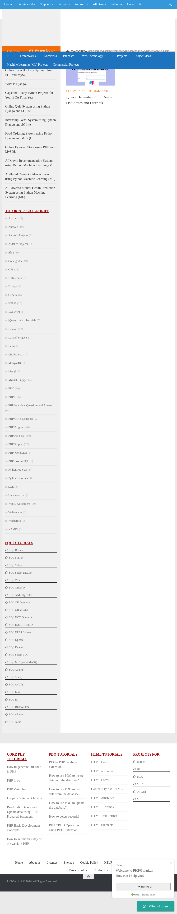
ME (139, 821)
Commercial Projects (66, 64)
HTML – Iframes (102, 829)
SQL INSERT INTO (21, 647)
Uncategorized (16, 517)
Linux (11, 368)
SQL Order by (17, 610)
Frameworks (28, 56)
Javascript (14, 334)
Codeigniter (15, 283)
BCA (140, 799)
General (13, 317)
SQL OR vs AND (19, 632)
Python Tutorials (18, 500)
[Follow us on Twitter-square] (37, 74)
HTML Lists (99, 784)
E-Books (116, 4)
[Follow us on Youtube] (42, 74)
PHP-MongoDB (17, 475)
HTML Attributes (102, 820)
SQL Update (16, 662)
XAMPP (13, 551)
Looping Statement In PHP (25, 821)
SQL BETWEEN (19, 729)
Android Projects (18, 258)
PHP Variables (16, 812)
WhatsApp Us (139, 884)
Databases (68, 56)
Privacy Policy (78, 892)
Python (62, 4)
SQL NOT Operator (20, 639)
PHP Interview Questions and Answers (31, 428)
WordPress (50, 56)
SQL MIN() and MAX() (23, 684)
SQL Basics (16, 572)
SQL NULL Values (20, 655)
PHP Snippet (15, 466)
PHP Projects (119, 56)
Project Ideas (143, 56)
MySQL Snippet (17, 402)
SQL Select (15, 587)
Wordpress (14, 543)
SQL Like (14, 714)
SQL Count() (16, 692)
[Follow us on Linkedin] (48, 74)
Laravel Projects (17, 360)
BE (138, 791)
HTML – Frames (102, 793)
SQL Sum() (15, 699)
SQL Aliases (16, 737)
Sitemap (69, 885)
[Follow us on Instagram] (53, 74)
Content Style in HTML (107, 811)
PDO (11, 411)
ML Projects (15, 377)
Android (80, 4)
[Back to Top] (88, 899)
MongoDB (14, 385)
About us (34, 885)
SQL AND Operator (20, 617)
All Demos (99, 4)
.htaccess (13, 241)
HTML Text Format (104, 838)
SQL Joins (15, 744)
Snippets (45, 4)
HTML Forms (100, 802)
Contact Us (134, 4)
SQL (11, 509)
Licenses (52, 885)
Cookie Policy (89, 885)
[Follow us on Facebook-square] (31, 74)
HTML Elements (102, 847)
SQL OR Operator (19, 625)
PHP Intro (13, 803)
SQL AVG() (16, 707)
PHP (9, 56)
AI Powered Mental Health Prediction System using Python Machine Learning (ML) (30, 214)
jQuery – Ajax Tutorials (83, 113)
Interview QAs (26, 4)
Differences (15, 300)
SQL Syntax (16, 580)
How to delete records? (64, 839)
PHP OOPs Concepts (20, 441)
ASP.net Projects (18, 266)
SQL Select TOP (18, 677)
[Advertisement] (107, 37)
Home (8, 4)
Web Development (19, 526)
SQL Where (16, 602)
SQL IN (13, 722)
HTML (12, 326)
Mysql (12, 394)
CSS (10, 292)
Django (12, 309)
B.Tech (141, 784)
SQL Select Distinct (20, 595)
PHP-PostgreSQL (18, 483)
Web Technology (92, 56)
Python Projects (17, 492)
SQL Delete (16, 669)
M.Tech (141, 814)
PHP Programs (17, 449)
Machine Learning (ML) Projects (27, 64)
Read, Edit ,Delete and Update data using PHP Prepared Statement (22, 834)
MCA (140, 806)
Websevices (15, 534)
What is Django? (16, 106)
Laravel (12, 351)
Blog (11, 275)
